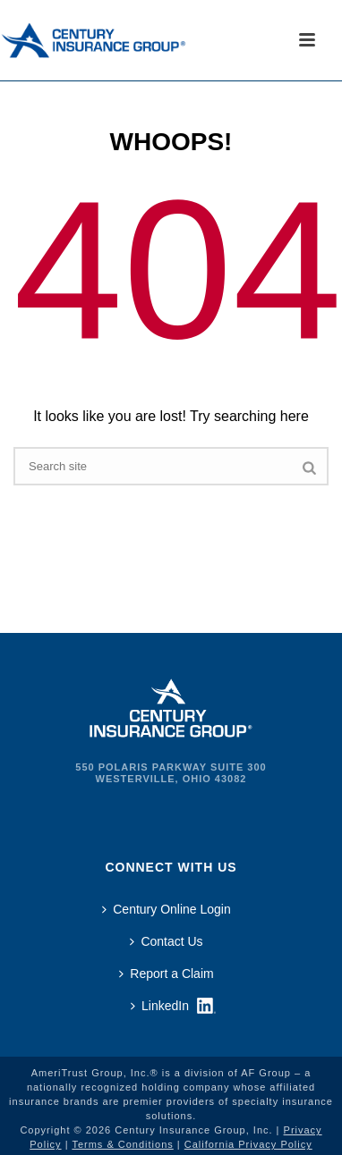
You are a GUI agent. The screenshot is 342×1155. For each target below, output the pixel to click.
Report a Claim (166, 973)
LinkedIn (160, 1006)
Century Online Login (166, 909)
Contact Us (166, 941)
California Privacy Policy (248, 1144)
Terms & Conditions (122, 1144)
